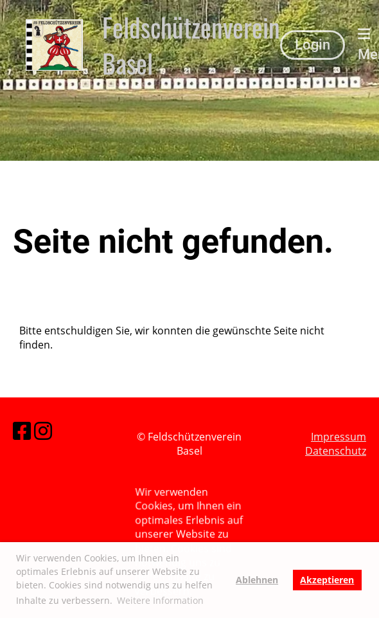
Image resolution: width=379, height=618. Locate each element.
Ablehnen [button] (257, 580)
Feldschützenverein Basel (191, 45)
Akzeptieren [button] (327, 580)
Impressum (338, 437)
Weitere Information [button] (160, 600)
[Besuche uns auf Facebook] (22, 430)
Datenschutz (335, 451)
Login (312, 45)
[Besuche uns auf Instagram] (43, 430)
